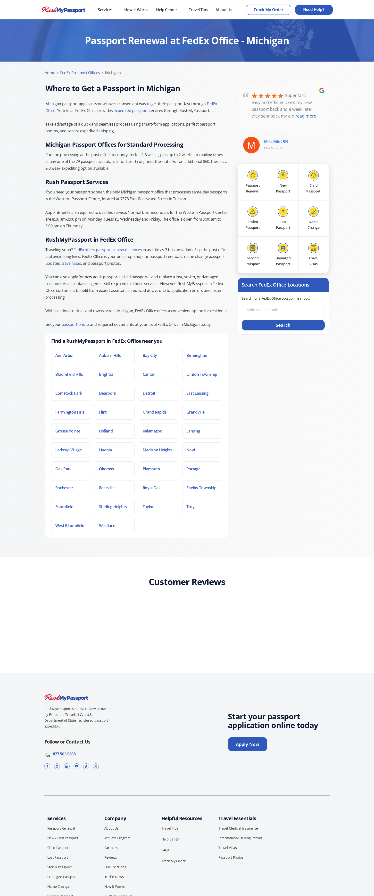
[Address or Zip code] (283, 310)
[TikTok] (86, 766)
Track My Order (268, 9)
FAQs (165, 850)
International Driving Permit (240, 838)
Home (49, 72)
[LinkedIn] (67, 766)
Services (105, 9)
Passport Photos (230, 857)
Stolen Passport (59, 867)
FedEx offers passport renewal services (108, 249)
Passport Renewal (61, 828)
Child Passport (58, 847)
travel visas (71, 263)
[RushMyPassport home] (63, 10)
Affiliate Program (117, 838)
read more (305, 116)
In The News (114, 876)
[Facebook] (47, 766)
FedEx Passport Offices (80, 72)
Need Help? (313, 10)
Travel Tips (198, 9)
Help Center (166, 9)
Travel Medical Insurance (238, 828)
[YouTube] (76, 766)
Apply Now (247, 744)
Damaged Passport (62, 876)
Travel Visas (227, 847)
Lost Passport (57, 857)
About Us (224, 9)
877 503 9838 (60, 754)
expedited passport (131, 110)
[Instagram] (57, 766)
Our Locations (115, 867)
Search (283, 325)
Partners (111, 847)
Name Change (58, 886)
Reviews (110, 857)
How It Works (136, 9)
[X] (96, 766)
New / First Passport (62, 838)
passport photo (75, 324)
